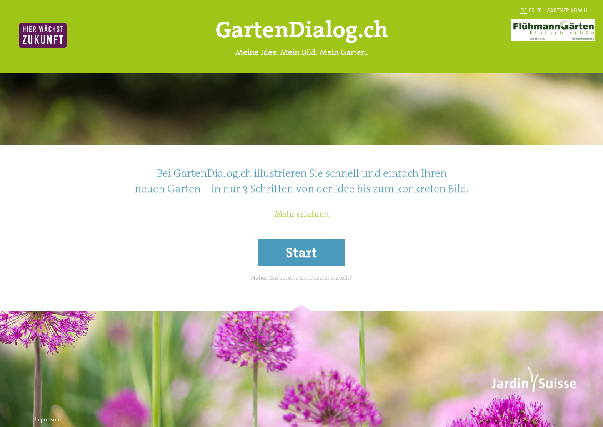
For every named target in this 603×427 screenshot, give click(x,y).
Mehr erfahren (302, 233)
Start (301, 272)
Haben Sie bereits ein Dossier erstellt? (301, 297)
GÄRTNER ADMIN (567, 10)
